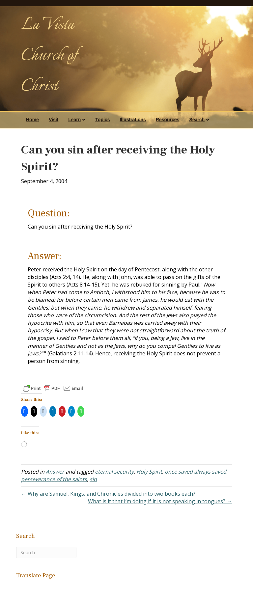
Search (197, 119)
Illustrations (133, 119)
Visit (53, 119)
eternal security (114, 471)
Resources (168, 119)
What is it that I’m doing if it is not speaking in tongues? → (160, 501)
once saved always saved (195, 471)
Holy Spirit (149, 471)
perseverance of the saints (54, 479)
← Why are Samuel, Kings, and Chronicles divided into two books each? (108, 493)
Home (32, 119)
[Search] (46, 552)
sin (93, 479)
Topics (102, 119)
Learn (74, 119)
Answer (55, 471)
